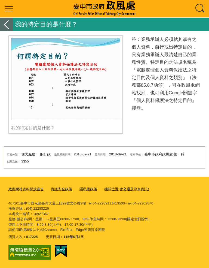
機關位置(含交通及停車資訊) (126, 189)
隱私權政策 (88, 189)
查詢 (200, 8)
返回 (6, 24)
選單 (8, 8)
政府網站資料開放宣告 (26, 189)
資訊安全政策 (61, 189)
